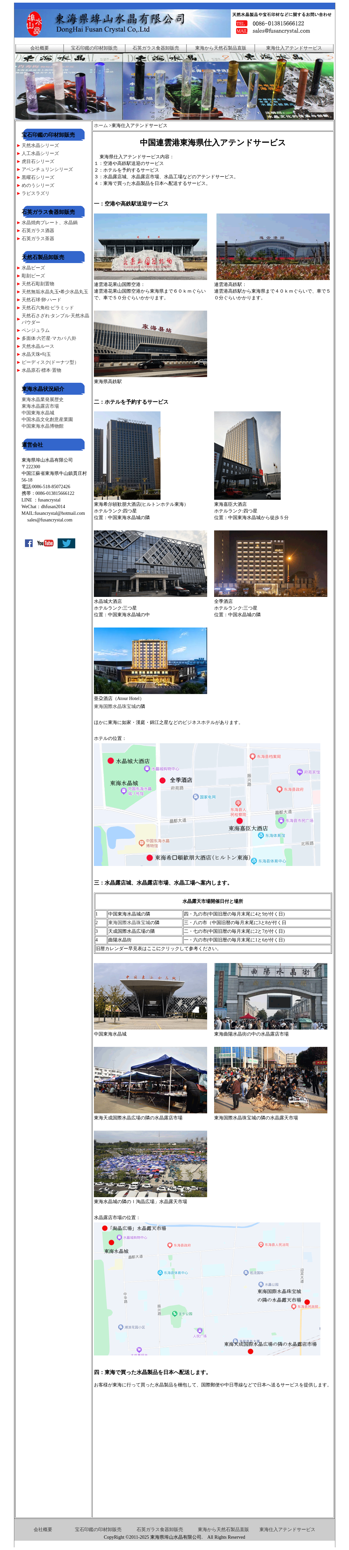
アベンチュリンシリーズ (47, 169)
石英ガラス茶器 (38, 238)
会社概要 (39, 48)
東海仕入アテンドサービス (294, 48)
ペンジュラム (36, 330)
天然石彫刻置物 (38, 283)
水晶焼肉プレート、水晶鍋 (50, 222)
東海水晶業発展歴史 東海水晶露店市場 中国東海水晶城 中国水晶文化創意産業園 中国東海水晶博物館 (47, 413)
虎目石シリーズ (38, 161)
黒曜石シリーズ (38, 177)
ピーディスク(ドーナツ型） (50, 362)
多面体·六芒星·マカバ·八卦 (49, 338)
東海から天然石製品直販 (220, 48)
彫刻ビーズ (33, 275)
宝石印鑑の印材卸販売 (94, 48)
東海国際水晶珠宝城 (115, 706)
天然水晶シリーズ (40, 145)
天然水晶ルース (38, 346)
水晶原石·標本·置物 (41, 370)
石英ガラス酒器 (38, 230)
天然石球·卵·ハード (41, 299)
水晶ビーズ (33, 267)
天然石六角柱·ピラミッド (48, 307)
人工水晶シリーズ (40, 153)
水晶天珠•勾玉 (36, 354)
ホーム (101, 125)
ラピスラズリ (36, 193)
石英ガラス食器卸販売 (156, 48)
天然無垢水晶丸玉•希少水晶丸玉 (55, 291)
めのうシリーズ (38, 185)
